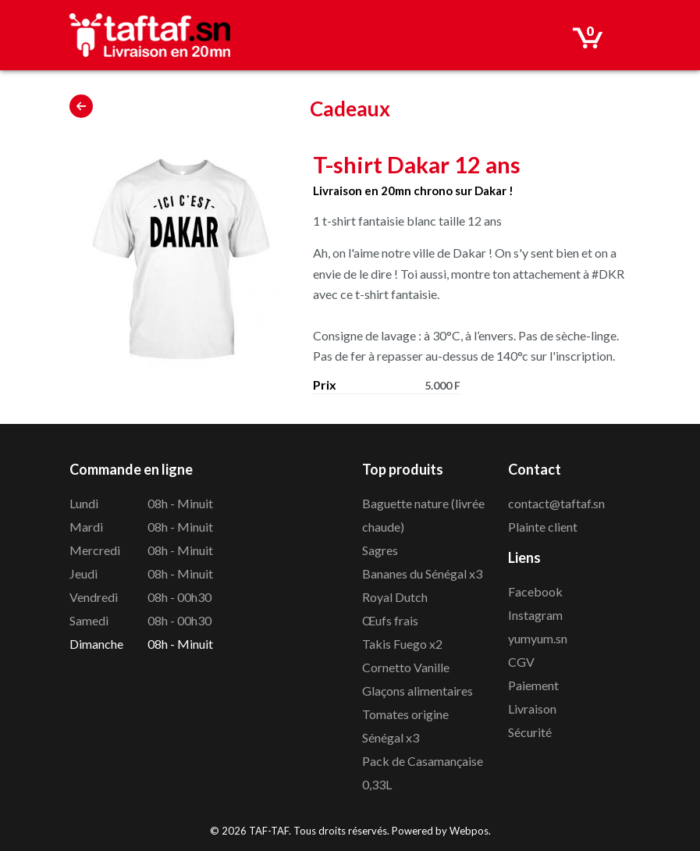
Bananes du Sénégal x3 (422, 573)
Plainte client (542, 526)
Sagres (380, 550)
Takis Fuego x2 (402, 643)
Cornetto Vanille (405, 667)
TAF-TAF (269, 830)
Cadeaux (350, 108)
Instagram (535, 614)
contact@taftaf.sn (556, 503)
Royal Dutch (395, 596)
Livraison (532, 708)
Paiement (533, 685)
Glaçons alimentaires (417, 690)
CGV (521, 661)
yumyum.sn (537, 638)
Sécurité (530, 732)
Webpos (469, 830)
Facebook (535, 591)
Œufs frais (390, 620)
